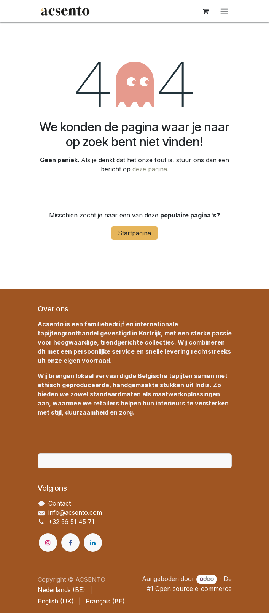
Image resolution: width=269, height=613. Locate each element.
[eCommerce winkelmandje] (205, 11)
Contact (59, 503)
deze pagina (149, 169)
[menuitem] (61, 589)
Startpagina (134, 233)
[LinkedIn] (93, 542)
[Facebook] (70, 542)
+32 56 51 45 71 (71, 521)
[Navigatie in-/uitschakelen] (224, 11)
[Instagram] (48, 542)
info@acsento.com (75, 512)
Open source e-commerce (193, 588)
